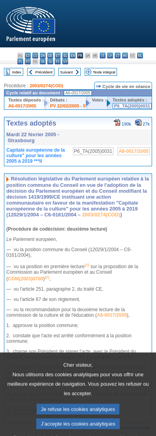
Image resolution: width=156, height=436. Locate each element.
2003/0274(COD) (46, 85)
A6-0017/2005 (22, 105)
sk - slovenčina (43, 61)
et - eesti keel (58, 55)
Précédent (44, 72)
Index (16, 72)
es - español (28, 55)
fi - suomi (58, 61)
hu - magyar (125, 55)
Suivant (66, 72)
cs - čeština (35, 55)
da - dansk (43, 55)
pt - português (28, 61)
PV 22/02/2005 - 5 (67, 105)
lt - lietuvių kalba (118, 55)
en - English (73, 55)
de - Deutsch (50, 55)
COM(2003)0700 (25, 279)
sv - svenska (65, 61)
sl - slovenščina (50, 61)
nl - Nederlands (140, 55)
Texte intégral (104, 72)
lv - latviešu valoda (110, 55)
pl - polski (20, 61)
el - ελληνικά (65, 55)
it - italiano (103, 55)
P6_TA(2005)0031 (132, 105)
